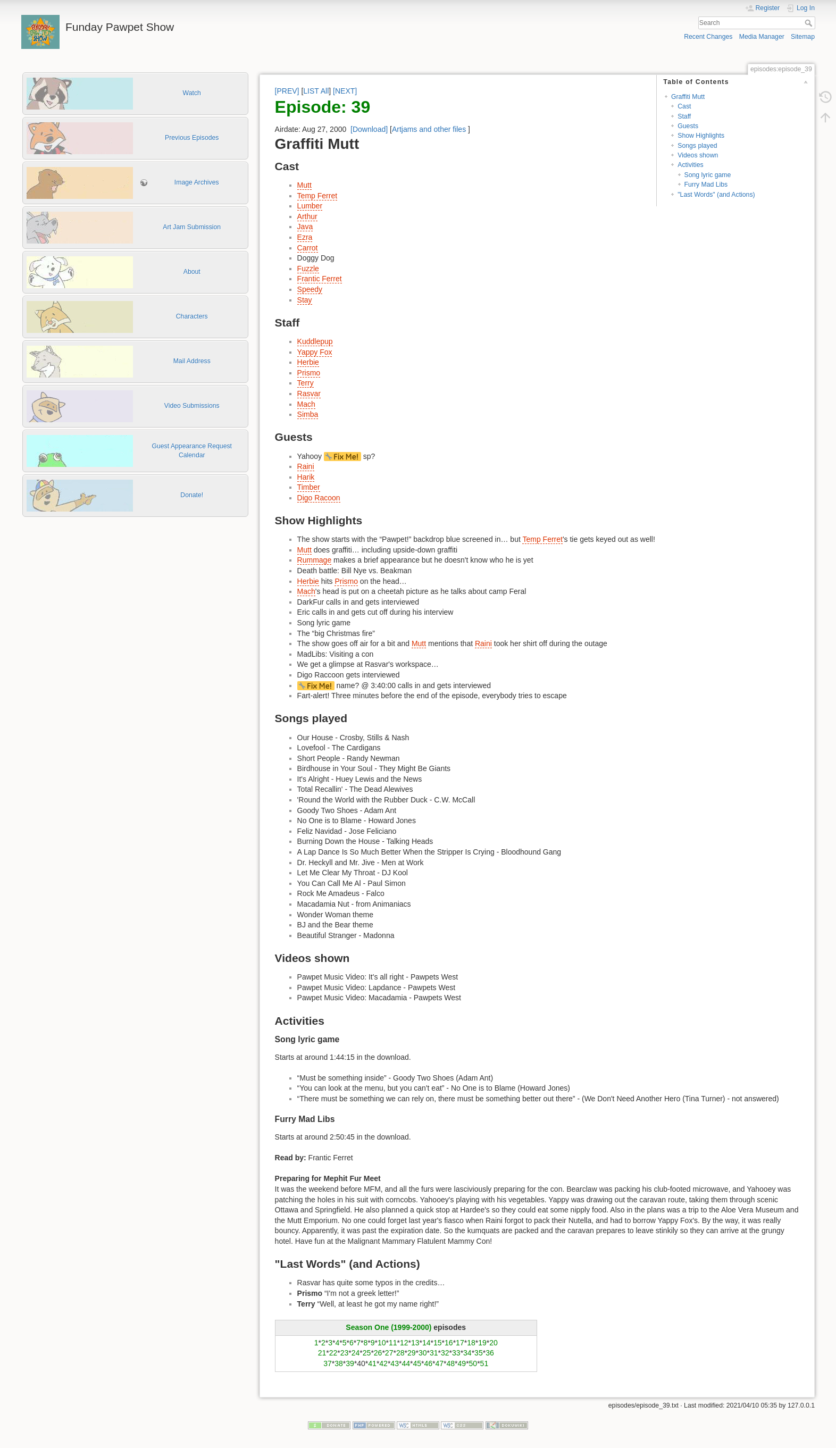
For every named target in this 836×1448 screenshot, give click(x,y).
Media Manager (761, 36)
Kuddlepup (315, 341)
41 (372, 1363)
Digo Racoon (318, 497)
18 (471, 1342)
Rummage (314, 560)
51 (484, 1363)
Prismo (309, 373)
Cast (684, 106)
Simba (308, 414)
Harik (306, 477)
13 (415, 1342)
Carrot (307, 248)
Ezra (305, 237)
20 (493, 1342)
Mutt (304, 185)
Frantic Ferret (319, 278)
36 (490, 1353)
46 (428, 1363)
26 (378, 1353)
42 (383, 1363)
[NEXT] (345, 91)
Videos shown (698, 155)
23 (344, 1353)
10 (382, 1342)
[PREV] (287, 91)
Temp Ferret (317, 195)
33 (456, 1353)
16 (449, 1342)
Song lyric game (707, 175)
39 (350, 1363)
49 (462, 1363)
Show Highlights (701, 135)
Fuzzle (308, 268)
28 (400, 1353)
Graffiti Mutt (688, 97)
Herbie (308, 362)
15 (437, 1342)
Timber (308, 487)
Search (810, 23)
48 (451, 1363)
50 (473, 1363)
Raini (305, 466)
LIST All (316, 91)
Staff (684, 116)
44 (406, 1363)
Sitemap (803, 36)
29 (411, 1353)
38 (339, 1363)
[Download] (369, 129)
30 (423, 1353)
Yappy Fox (314, 352)
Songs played (697, 145)
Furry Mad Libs (706, 184)
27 (389, 1353)
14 (426, 1342)
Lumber (309, 206)
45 (417, 1363)
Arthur (307, 216)
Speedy (309, 289)
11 (393, 1342)
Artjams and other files (429, 129)
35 (478, 1353)
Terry (305, 383)
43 (394, 1363)
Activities (690, 165)
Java (305, 226)
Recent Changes (708, 36)
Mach (306, 404)
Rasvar (309, 393)
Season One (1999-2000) (388, 1327)
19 (482, 1342)
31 (434, 1353)
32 (445, 1353)
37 (327, 1363)
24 (356, 1353)
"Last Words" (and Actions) (716, 194)
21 (322, 1353)
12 (404, 1342)
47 (439, 1363)
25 (367, 1353)
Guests (688, 126)
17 (460, 1342)
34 (467, 1353)
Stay (304, 300)
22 (333, 1353)
